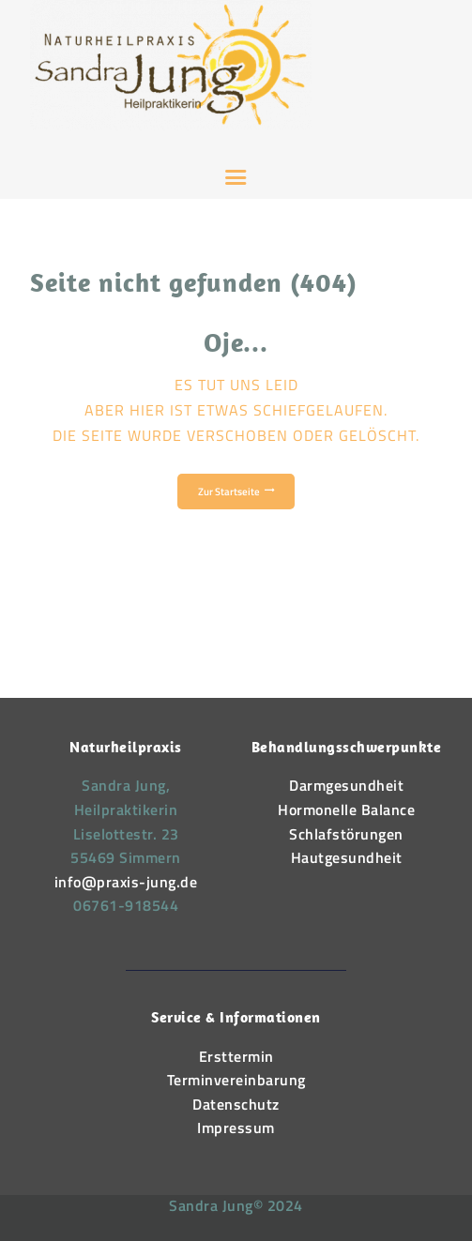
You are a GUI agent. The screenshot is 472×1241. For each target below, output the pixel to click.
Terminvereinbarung (236, 1079)
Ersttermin (236, 1056)
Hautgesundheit (347, 857)
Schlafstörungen (346, 834)
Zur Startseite (229, 491)
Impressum (236, 1127)
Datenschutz (236, 1104)
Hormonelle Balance (346, 809)
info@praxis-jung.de (126, 881)
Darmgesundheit (346, 785)
